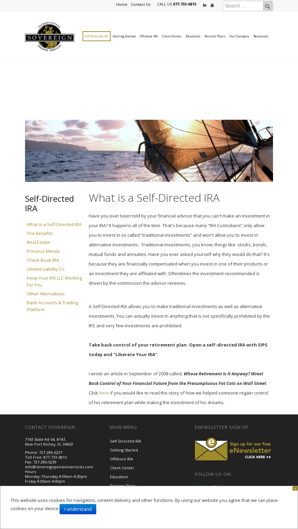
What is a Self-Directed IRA (54, 224)
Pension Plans (214, 36)
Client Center (172, 36)
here (104, 393)
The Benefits (40, 233)
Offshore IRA (149, 36)
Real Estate (38, 242)
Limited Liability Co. (46, 269)
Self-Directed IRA (97, 36)
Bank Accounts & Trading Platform (52, 306)
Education (193, 36)
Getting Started (124, 36)
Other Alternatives (46, 294)
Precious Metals (43, 251)
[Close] (295, 488)
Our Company (239, 36)
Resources (261, 36)
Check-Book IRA (43, 260)
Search (267, 6)
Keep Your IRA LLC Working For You (54, 281)
